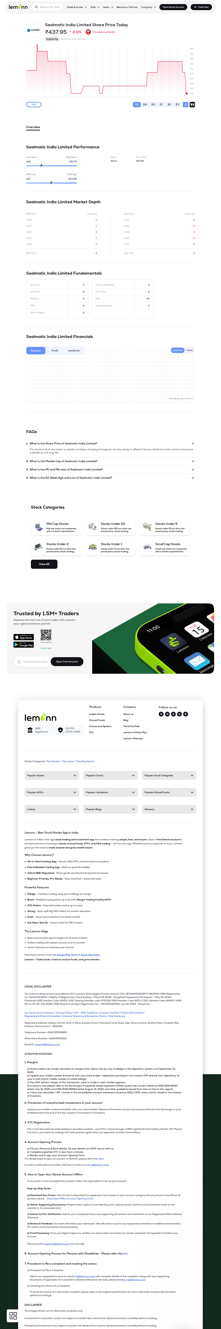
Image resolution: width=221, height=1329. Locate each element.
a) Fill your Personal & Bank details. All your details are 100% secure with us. (70, 1148)
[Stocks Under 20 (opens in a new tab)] (110, 527)
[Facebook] (173, 714)
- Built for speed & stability (58, 867)
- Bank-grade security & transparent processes (67, 872)
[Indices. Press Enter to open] (51, 809)
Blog (125, 720)
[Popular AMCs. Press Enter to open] (51, 792)
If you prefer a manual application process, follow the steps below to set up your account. (77, 1180)
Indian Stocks (97, 714)
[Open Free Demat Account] (169, 1322)
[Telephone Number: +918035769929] (103, 1034)
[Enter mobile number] (37, 662)
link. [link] (125, 1253)
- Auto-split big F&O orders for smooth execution (58, 911)
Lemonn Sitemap (133, 738)
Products (95, 707)
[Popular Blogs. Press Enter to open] (110, 809)
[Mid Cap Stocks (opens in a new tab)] (56, 527)
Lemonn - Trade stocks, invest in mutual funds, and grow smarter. (62, 959)
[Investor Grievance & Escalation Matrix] (86, 1016)
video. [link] (101, 1158)
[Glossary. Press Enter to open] (169, 809)
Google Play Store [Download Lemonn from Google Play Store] (67, 954)
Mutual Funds (97, 720)
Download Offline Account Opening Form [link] (70, 1198)
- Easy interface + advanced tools (64, 878)
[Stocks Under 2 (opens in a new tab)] (56, 547)
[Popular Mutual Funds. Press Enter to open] (169, 792)
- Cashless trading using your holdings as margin (59, 893)
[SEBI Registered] (39, 730)
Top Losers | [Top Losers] (68, 761)
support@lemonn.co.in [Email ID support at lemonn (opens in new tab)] (47, 1044)
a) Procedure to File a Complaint (45, 1270)
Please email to (36, 1243)
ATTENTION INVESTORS (38, 1053)
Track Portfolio (131, 726)
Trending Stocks (85, 761)
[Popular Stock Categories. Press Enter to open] (169, 775)
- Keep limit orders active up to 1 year (55, 905)
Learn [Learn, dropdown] (106, 7)
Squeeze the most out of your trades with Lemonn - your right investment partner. (45, 621)
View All (44, 564)
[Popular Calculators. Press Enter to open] (110, 792)
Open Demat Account (173, 7)
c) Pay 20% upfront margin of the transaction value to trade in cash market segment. (76, 1082)
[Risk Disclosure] (117, 1016)
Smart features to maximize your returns (51, 947)
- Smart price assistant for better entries (53, 916)
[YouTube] (179, 714)
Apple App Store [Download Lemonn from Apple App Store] (90, 954)
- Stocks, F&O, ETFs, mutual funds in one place (68, 861)
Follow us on (168, 707)
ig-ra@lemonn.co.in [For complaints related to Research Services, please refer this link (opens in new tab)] (134, 1279)
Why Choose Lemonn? (39, 855)
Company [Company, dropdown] (146, 7)
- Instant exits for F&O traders (55, 922)
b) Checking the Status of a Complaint (48, 1285)
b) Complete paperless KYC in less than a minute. (55, 1151)
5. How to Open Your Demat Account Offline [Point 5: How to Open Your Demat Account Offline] (53, 1174)
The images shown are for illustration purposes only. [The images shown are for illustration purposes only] (53, 1310)
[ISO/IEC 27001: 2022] (69, 730)
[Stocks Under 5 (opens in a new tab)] (164, 527)
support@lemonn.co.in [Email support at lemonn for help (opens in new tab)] (57, 1243)
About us (128, 714)
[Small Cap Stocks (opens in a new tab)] (164, 547)
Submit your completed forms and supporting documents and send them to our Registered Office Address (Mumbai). (104, 1216)
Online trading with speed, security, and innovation (56, 942)
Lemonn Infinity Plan (135, 732)
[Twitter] (161, 714)
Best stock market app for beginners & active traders (57, 937)
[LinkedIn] (185, 714)
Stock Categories (47, 507)
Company (129, 707)
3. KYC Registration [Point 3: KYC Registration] (37, 1122)
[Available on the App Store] (24, 637)
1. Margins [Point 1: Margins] (31, 1062)
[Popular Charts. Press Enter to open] (110, 775)
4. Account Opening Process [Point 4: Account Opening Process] (42, 1142)
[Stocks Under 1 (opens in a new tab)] (110, 547)
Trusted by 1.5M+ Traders (46, 613)
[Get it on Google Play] (24, 645)
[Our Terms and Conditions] (40, 1012)
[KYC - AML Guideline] (86, 1012)
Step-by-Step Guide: (39, 1188)
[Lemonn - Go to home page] (18, 6)
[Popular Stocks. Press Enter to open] (51, 775)
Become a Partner (127, 7)
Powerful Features (36, 887)
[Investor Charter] (110, 1012)
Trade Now (203, 7)
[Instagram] (167, 714)
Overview (33, 127)
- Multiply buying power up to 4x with (69, 899)
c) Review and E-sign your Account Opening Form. (56, 1155)
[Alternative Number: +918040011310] (103, 1040)
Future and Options (100, 726)
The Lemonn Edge (36, 931)
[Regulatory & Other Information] (43, 1016)
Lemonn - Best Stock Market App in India (51, 832)
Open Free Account (67, 661)
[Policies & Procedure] (133, 1012)
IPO (91, 732)
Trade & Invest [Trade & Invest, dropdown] (75, 7)
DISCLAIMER (33, 1305)
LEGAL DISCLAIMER (37, 986)
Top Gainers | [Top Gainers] (53, 761)
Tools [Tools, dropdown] (93, 7)
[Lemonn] (40, 717)
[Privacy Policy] (65, 1012)
